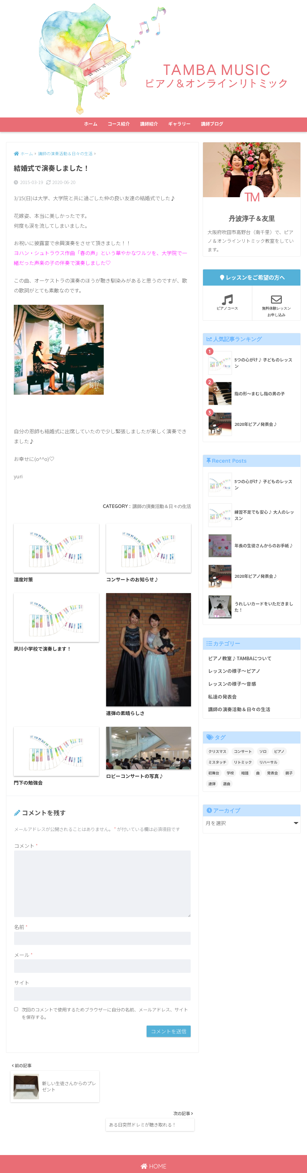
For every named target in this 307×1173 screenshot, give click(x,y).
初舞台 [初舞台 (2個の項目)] (213, 775)
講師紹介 (149, 123)
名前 (21, 928)
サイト (21, 984)
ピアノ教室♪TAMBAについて (241, 658)
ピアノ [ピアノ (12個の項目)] (279, 754)
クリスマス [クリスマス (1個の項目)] (217, 754)
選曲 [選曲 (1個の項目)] (226, 786)
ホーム (90, 123)
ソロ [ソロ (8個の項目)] (263, 754)
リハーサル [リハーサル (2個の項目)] (268, 765)
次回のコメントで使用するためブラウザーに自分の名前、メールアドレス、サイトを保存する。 (105, 1015)
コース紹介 (119, 123)
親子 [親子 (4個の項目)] (289, 775)
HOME (153, 1142)
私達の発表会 (223, 698)
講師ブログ (212, 123)
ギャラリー (179, 123)
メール (23, 956)
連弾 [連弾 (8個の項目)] (212, 786)
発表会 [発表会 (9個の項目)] (272, 775)
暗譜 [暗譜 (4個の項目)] (245, 775)
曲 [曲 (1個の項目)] (258, 775)
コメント (26, 847)
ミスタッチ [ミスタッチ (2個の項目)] (217, 765)
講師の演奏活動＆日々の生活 (160, 506)
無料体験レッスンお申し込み (277, 305)
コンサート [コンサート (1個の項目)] (243, 754)
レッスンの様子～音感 (233, 685)
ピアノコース (227, 302)
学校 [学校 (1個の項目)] (230, 775)
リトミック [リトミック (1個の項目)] (243, 765)
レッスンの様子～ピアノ (236, 672)
